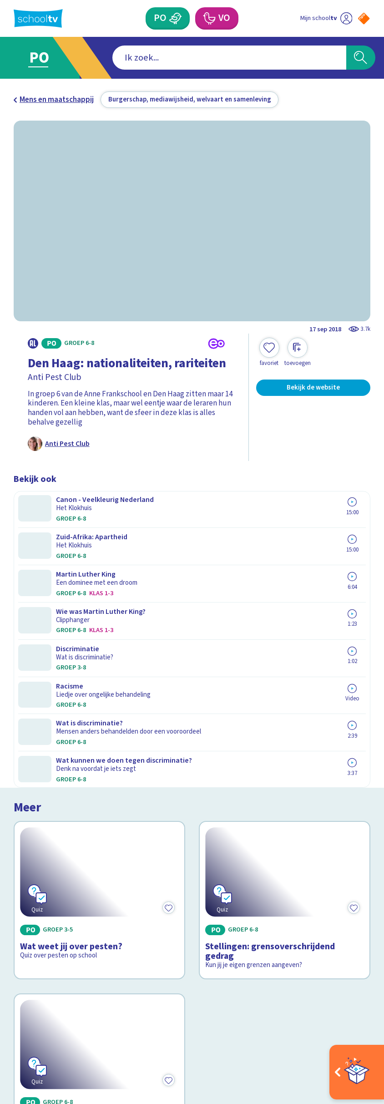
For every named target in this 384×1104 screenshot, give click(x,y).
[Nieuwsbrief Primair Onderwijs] (281, 917)
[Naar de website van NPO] (364, 18)
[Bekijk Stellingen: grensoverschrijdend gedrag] (284, 568)
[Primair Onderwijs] (175, 18)
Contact (30, 871)
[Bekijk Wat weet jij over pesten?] (99, 568)
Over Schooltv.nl (47, 898)
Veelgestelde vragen (55, 884)
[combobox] (177, 58)
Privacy (28, 911)
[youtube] (78, 1027)
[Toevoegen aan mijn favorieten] (269, 352)
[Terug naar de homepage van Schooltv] (38, 18)
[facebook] (18, 1027)
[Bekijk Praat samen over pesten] (99, 710)
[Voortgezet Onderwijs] (209, 18)
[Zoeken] (360, 58)
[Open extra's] (356, 1072)
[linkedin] (58, 1027)
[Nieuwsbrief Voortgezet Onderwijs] (280, 948)
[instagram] (38, 1027)
